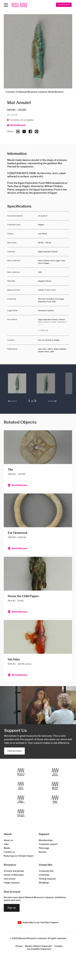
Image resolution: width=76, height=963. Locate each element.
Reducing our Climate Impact (18, 856)
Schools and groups (14, 871)
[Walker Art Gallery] (21, 799)
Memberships (46, 840)
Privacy (19, 946)
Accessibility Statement (39, 949)
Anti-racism (10, 879)
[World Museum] (55, 772)
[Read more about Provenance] (53, 325)
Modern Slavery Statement (38, 946)
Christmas (44, 875)
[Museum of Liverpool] (21, 772)
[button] (17, 384)
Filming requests (47, 879)
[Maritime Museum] (55, 785)
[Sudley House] (55, 799)
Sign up (11, 908)
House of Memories (14, 875)
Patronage (44, 848)
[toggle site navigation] (6, 5)
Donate (42, 852)
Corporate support (48, 844)
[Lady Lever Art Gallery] (21, 813)
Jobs (6, 844)
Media (7, 848)
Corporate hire (46, 871)
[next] (52, 401)
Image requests (12, 883)
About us (8, 840)
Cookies (58, 946)
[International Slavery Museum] (21, 785)
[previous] (12, 401)
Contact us (9, 852)
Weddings (44, 883)
